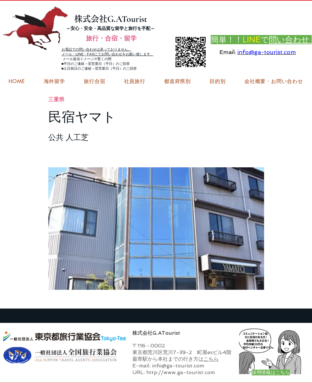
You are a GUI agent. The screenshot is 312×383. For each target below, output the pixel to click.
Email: (227, 52)
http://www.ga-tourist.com (180, 372)
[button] (273, 81)
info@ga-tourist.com (266, 52)
